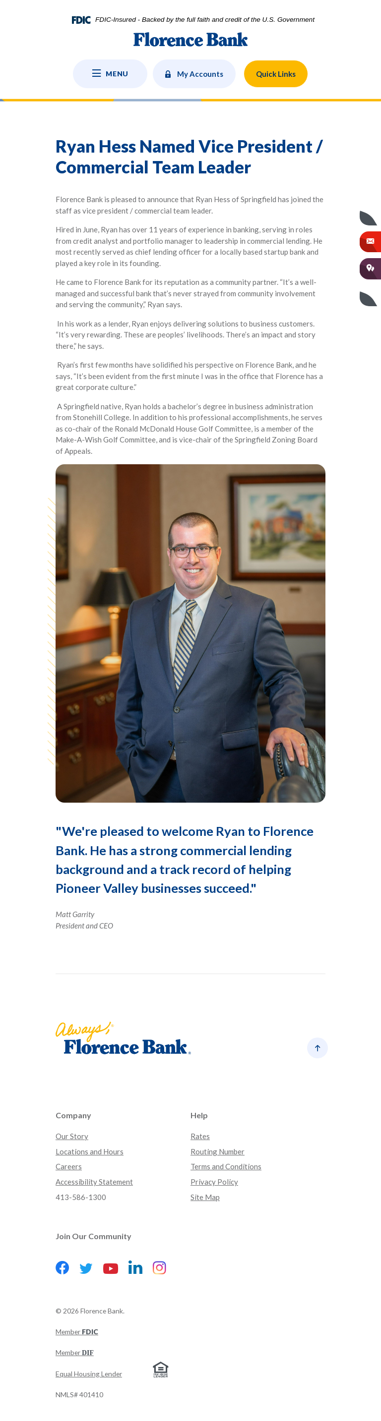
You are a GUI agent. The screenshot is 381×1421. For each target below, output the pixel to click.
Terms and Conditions (225, 1166)
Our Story (72, 1136)
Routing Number (217, 1151)
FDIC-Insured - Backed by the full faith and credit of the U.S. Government (205, 19)
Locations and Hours (90, 1151)
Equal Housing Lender (89, 1373)
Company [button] (73, 1115)
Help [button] (199, 1115)
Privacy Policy (214, 1181)
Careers (69, 1166)
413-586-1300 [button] (81, 1197)
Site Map (205, 1197)
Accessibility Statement (94, 1181)
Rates (200, 1136)
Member (77, 1331)
